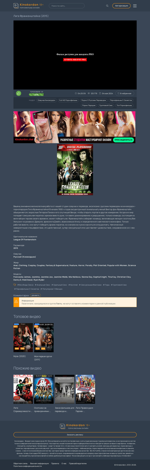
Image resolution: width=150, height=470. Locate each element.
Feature (73, 265)
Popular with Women (117, 265)
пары (107, 285)
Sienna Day (87, 277)
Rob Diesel (27, 279)
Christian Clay (123, 277)
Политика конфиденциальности (27, 466)
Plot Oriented (99, 265)
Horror (81, 265)
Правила (55, 463)
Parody (88, 265)
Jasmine (36, 277)
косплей (74, 285)
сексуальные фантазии (91, 285)
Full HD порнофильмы (68, 100)
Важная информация (39, 463)
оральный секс (60, 285)
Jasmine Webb (61, 277)
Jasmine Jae (47, 277)
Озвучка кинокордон (46, 100)
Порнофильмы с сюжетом (121, 100)
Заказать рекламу (75, 434)
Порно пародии (88, 105)
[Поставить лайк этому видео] (18, 93)
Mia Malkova (74, 277)
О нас (64, 463)
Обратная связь (20, 463)
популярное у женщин (52, 289)
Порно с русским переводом (93, 100)
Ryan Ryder (39, 279)
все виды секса (26, 285)
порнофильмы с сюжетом (27, 289)
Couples (41, 265)
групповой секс (120, 285)
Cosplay (32, 265)
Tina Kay (112, 277)
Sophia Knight (100, 277)
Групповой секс (106, 105)
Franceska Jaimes (22, 277)
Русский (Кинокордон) (24, 256)
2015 (15, 248)
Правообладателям (78, 463)
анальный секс (43, 285)
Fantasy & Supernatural (57, 265)
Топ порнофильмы (124, 105)
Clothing (23, 265)
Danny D (17, 279)
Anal (15, 265)
